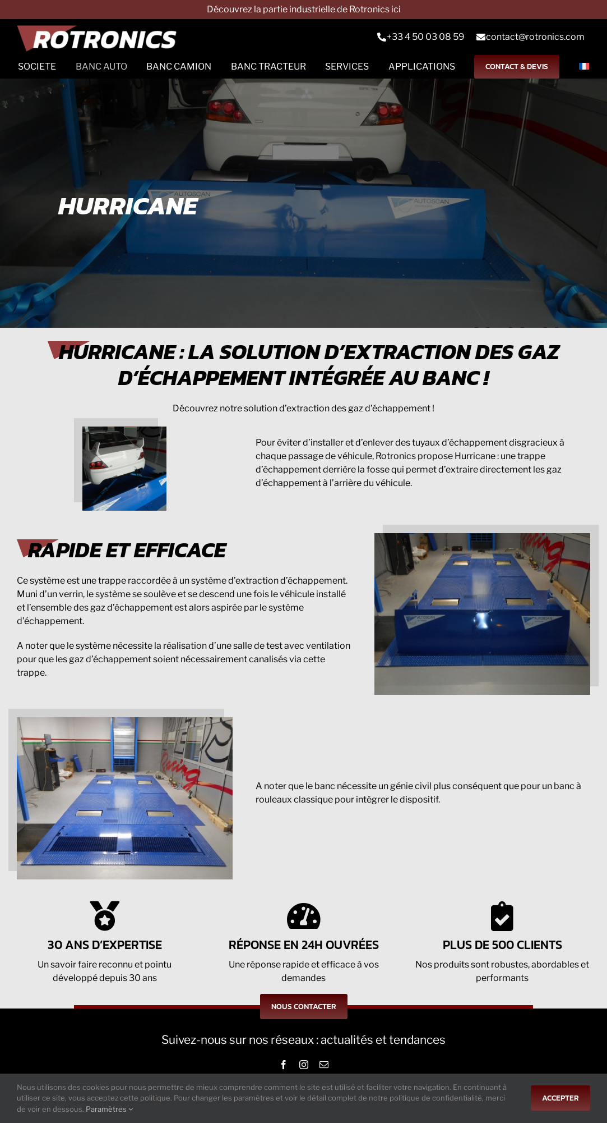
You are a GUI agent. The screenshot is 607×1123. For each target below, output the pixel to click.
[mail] (323, 1064)
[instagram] (303, 1064)
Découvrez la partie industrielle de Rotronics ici (304, 9)
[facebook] (283, 1064)
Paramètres (109, 1108)
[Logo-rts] (101, 37)
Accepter (560, 1098)
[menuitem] (584, 67)
